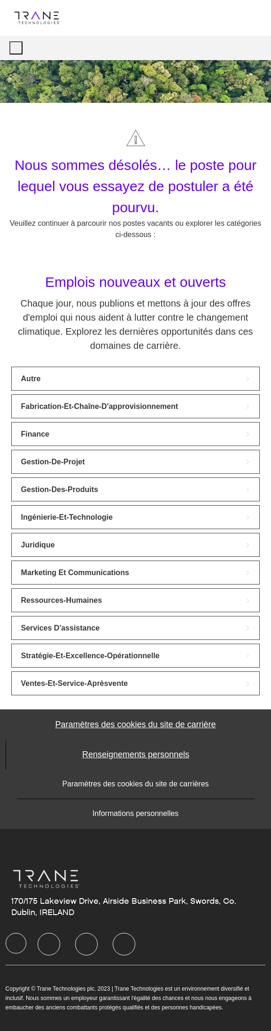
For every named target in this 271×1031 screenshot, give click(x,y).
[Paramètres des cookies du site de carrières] (135, 784)
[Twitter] (86, 944)
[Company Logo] (36, 17)
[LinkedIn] (49, 944)
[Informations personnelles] (135, 813)
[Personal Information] (136, 754)
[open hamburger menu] (16, 47)
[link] (135, 379)
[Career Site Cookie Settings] (135, 724)
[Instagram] (124, 944)
